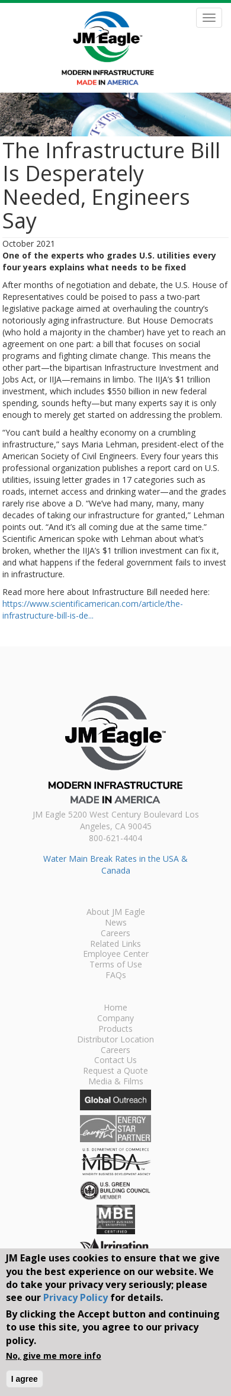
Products (115, 1029)
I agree (24, 1379)
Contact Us (115, 1060)
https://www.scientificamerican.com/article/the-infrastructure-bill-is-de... (92, 609)
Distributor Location (115, 1040)
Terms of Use (115, 965)
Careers (115, 934)
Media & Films (115, 1082)
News (116, 923)
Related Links (115, 944)
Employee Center (116, 954)
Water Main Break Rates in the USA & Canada (115, 864)
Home (115, 1008)
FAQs (115, 975)
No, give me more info (53, 1355)
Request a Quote (115, 1071)
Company (115, 1019)
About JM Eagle (115, 912)
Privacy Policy (75, 1297)
